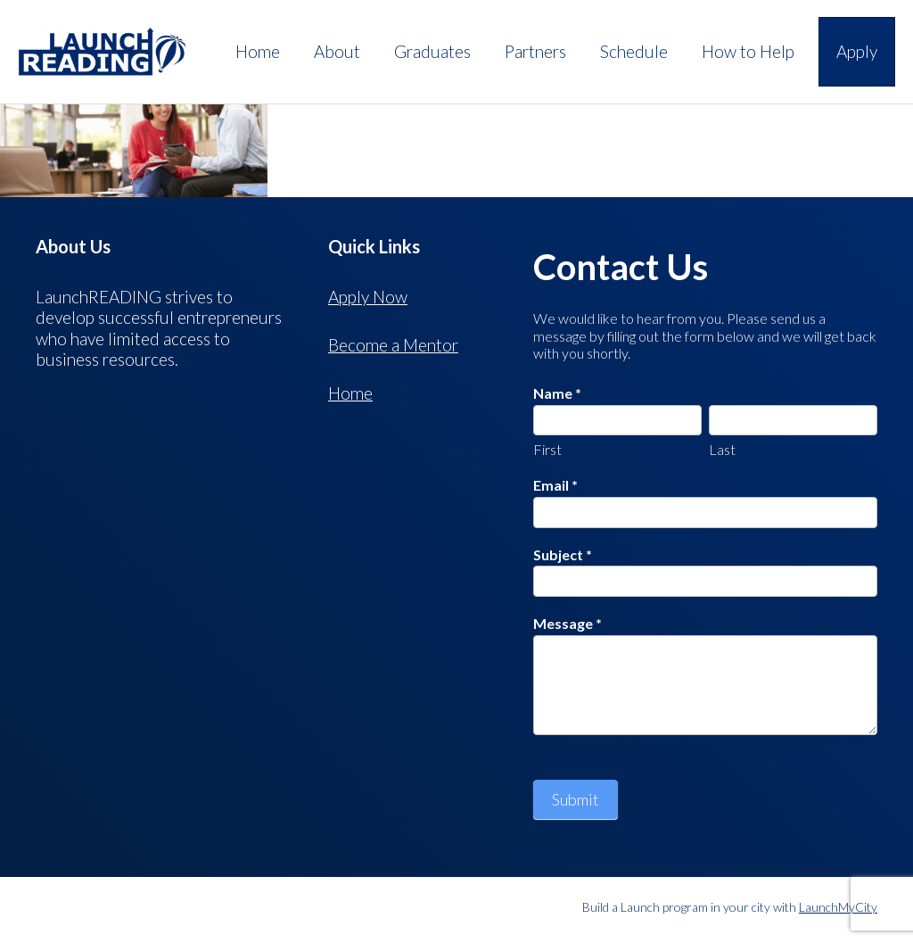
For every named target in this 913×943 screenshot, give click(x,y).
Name (557, 393)
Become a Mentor (393, 345)
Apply (856, 51)
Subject (562, 554)
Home (257, 51)
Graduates (432, 51)
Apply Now (367, 296)
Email (555, 484)
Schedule (634, 51)
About (337, 51)
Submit (575, 799)
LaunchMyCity (838, 906)
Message (567, 623)
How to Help (748, 51)
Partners (535, 51)
